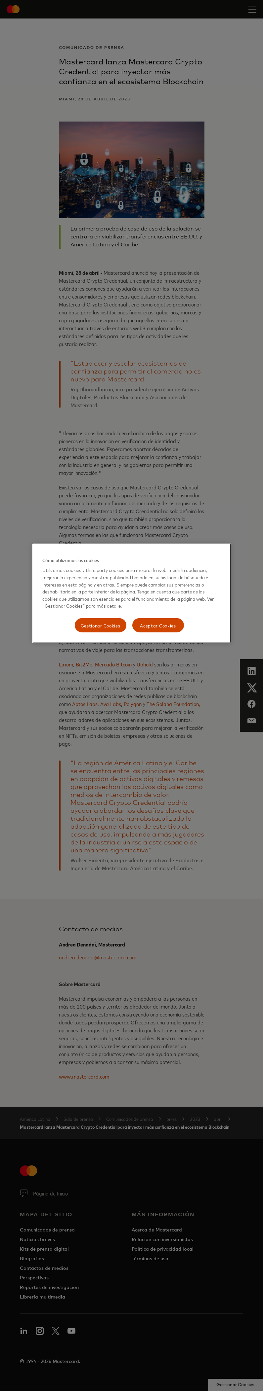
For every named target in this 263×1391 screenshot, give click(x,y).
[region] (131, 593)
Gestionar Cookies (100, 625)
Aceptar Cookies (158, 625)
